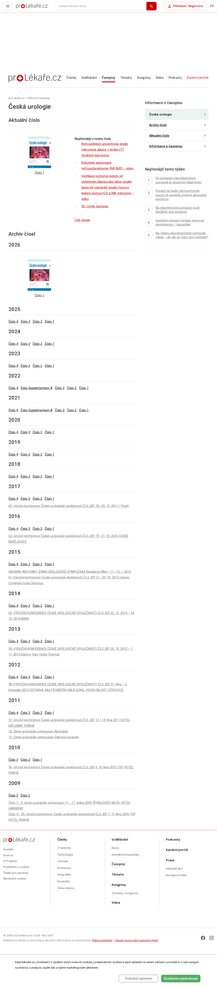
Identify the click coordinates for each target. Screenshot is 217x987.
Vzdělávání (89, 77)
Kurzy (115, 848)
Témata (126, 77)
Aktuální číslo (159, 136)
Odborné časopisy (38, 98)
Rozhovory (64, 868)
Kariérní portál (198, 77)
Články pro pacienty (15, 873)
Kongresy (144, 77)
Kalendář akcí (174, 869)
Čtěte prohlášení (102, 940)
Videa (159, 77)
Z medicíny (64, 848)
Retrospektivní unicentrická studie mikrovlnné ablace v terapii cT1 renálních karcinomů (104, 149)
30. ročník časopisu (94, 206)
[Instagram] (211, 938)
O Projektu (10, 861)
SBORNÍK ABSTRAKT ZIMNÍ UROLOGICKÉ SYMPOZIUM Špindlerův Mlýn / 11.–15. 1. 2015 (69, 572)
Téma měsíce (65, 888)
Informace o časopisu (165, 146)
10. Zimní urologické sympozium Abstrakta (38, 731)
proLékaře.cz (24, 8)
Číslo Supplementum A (36, 388)
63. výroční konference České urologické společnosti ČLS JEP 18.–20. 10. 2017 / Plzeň (68, 506)
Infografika (64, 875)
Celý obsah (82, 220)
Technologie (65, 855)
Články (71, 77)
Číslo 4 (13, 321)
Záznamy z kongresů (125, 893)
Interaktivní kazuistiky (125, 855)
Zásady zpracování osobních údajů (136, 940)
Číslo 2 (37, 321)
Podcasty (175, 77)
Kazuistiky (63, 882)
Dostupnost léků (176, 875)
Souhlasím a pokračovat (181, 978)
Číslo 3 (25, 321)
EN (212, 6)
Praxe (170, 860)
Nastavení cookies (15, 879)
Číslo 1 (49, 321)
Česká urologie (160, 114)
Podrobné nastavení (138, 978)
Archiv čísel (158, 125)
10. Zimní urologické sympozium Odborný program (43, 737)
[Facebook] (203, 938)
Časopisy (108, 77)
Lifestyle (62, 861)
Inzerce (8, 855)
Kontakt (8, 850)
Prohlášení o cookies (16, 867)
